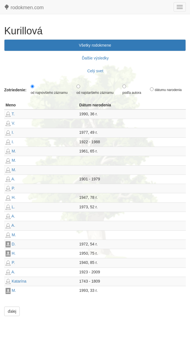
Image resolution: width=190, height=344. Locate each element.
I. (10, 132)
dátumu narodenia (168, 90)
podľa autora (131, 93)
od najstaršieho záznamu (95, 93)
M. (11, 151)
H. (11, 197)
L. (10, 207)
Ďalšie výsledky (95, 58)
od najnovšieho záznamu (49, 93)
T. (10, 114)
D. (11, 244)
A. (10, 179)
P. (10, 188)
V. (10, 123)
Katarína (16, 281)
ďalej (12, 311)
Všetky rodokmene (95, 45)
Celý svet (95, 71)
